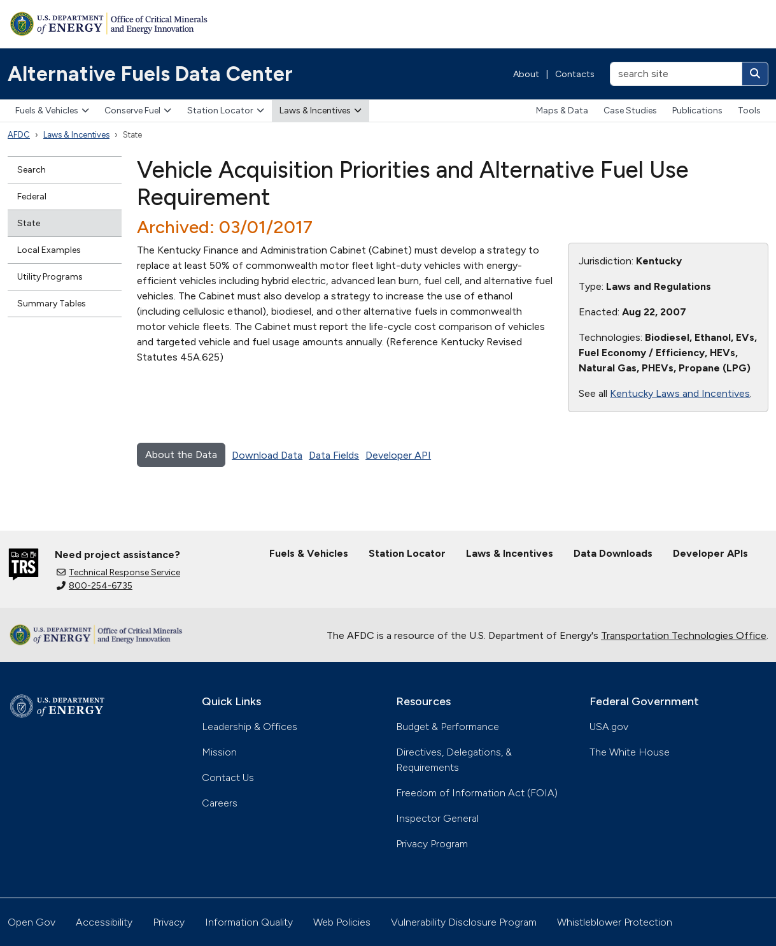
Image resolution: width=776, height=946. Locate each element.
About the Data (181, 454)
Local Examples (49, 250)
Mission (219, 752)
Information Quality (249, 922)
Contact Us (228, 777)
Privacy (169, 922)
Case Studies (630, 110)
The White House (629, 752)
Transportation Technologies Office (683, 635)
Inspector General (437, 818)
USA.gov (608, 726)
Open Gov (31, 922)
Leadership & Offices (249, 726)
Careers (219, 803)
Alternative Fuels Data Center (150, 74)
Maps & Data (562, 110)
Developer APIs (710, 553)
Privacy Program (432, 844)
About (526, 74)
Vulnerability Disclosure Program (464, 922)
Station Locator (225, 110)
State (28, 223)
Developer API (398, 455)
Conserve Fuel (137, 110)
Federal (31, 196)
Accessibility (104, 922)
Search (31, 169)
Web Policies (341, 922)
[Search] (755, 74)
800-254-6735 (94, 585)
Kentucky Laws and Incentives (680, 393)
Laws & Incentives (320, 110)
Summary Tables (51, 303)
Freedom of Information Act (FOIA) (477, 793)
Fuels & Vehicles (52, 110)
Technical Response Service (118, 572)
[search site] (676, 74)
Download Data (267, 455)
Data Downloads (613, 553)
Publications (697, 110)
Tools (749, 110)
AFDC (19, 135)
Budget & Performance (447, 726)
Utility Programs (50, 276)
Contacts (575, 74)
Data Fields (334, 455)
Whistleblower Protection (614, 922)
